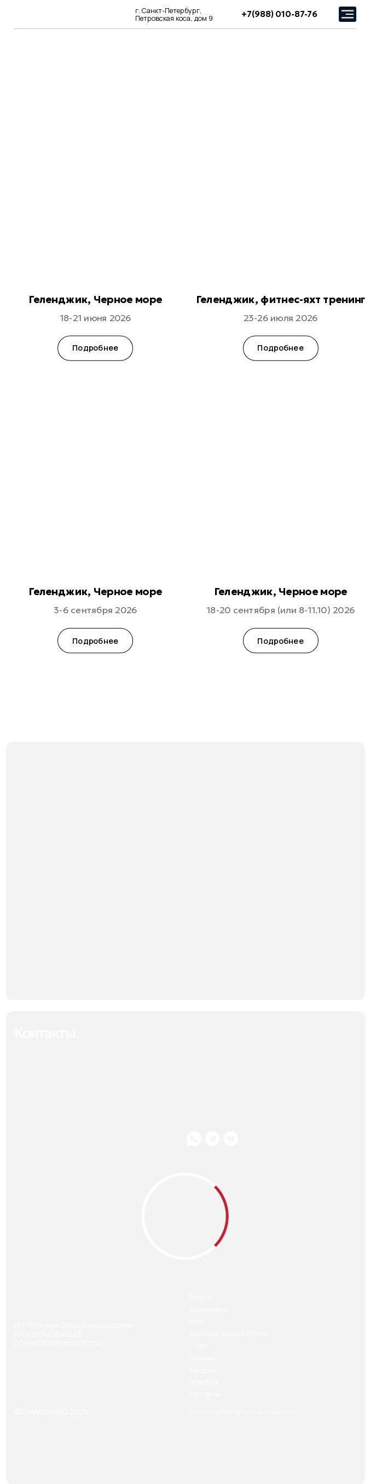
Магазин (204, 1370)
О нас (198, 1345)
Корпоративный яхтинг (229, 1333)
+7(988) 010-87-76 (279, 14)
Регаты (200, 1297)
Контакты (205, 1394)
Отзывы (202, 1358)
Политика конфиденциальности (243, 1412)
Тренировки (209, 1309)
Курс (197, 1321)
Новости (203, 1382)
